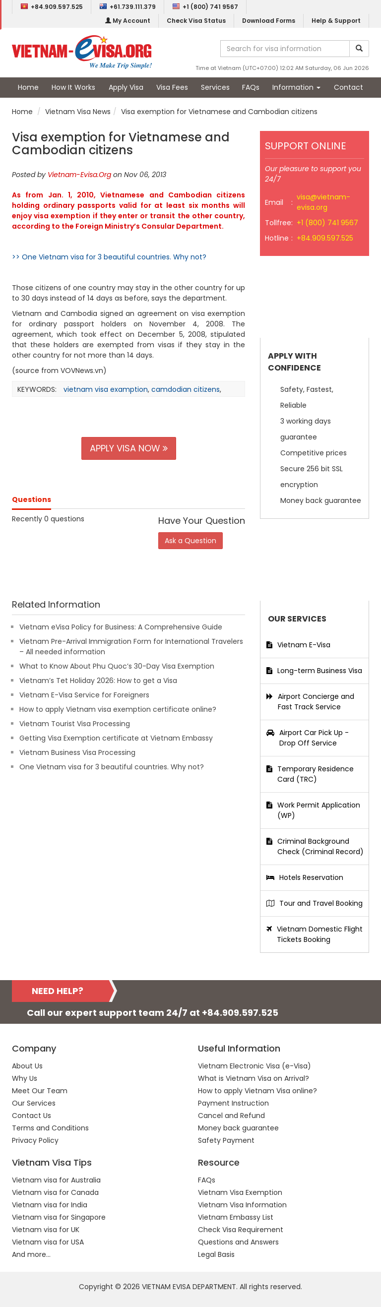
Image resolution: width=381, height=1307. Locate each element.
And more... (31, 1254)
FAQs (250, 87)
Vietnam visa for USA (48, 1242)
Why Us (24, 1078)
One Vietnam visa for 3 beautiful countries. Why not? (111, 767)
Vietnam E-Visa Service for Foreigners (84, 695)
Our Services (34, 1103)
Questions (31, 499)
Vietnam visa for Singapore (59, 1217)
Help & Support (336, 20)
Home (28, 87)
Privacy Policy (35, 1140)
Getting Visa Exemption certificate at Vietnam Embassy (116, 738)
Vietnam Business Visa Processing (77, 752)
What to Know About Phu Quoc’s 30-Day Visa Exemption (116, 666)
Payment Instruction (233, 1103)
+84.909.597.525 (51, 6)
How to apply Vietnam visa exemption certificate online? (117, 709)
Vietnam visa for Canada (55, 1192)
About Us (27, 1066)
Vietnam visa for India (49, 1205)
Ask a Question (190, 541)
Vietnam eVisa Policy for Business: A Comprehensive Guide (120, 627)
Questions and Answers (238, 1242)
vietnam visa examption (106, 389)
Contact (348, 87)
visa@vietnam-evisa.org (323, 202)
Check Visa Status (196, 20)
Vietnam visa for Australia (56, 1180)
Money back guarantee (238, 1128)
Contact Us (31, 1115)
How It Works (73, 87)
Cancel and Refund (231, 1115)
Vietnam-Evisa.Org (79, 175)
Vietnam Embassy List (235, 1217)
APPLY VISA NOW (129, 448)
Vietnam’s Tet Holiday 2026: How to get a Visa (98, 680)
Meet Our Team (39, 1091)
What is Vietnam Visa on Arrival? (253, 1078)
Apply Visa (126, 87)
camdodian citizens (185, 389)
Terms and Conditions (50, 1128)
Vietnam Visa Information (242, 1205)
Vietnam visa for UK (45, 1230)
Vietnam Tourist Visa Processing (74, 724)
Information (296, 87)
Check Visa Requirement (240, 1230)
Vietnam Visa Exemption (240, 1192)
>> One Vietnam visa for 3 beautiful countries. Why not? (109, 257)
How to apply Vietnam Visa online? (257, 1091)
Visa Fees (172, 87)
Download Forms (268, 20)
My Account (127, 20)
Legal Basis (216, 1254)
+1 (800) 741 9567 (205, 6)
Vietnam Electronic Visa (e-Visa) (254, 1066)
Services (215, 87)
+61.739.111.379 (127, 6)
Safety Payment (226, 1140)
